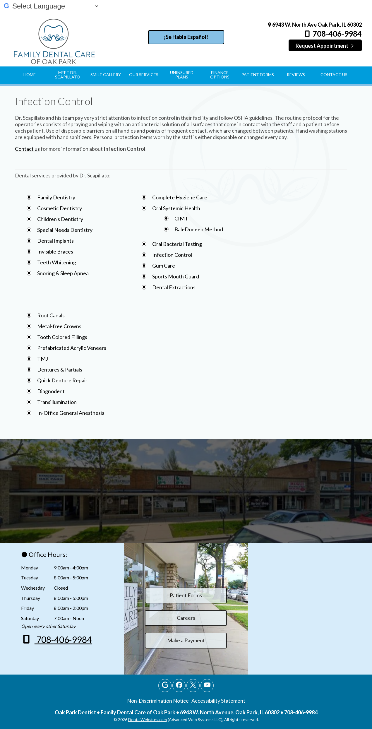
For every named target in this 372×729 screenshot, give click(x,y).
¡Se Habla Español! (186, 37)
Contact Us (333, 74)
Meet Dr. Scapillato (67, 74)
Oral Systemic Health (176, 208)
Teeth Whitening (56, 262)
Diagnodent (51, 391)
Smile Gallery (105, 74)
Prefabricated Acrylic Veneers (71, 348)
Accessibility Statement (218, 700)
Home (29, 74)
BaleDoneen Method (198, 229)
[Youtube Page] (207, 685)
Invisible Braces (55, 251)
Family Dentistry (56, 197)
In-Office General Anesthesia (70, 413)
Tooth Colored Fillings (62, 337)
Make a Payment (186, 640)
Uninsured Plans (181, 74)
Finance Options (219, 74)
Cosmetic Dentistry (59, 208)
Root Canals (51, 315)
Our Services (143, 74)
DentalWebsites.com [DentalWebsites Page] (147, 719)
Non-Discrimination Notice (158, 700)
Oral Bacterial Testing (177, 244)
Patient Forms (257, 74)
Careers (186, 618)
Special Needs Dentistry (64, 230)
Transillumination (57, 402)
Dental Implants (55, 240)
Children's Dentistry (60, 219)
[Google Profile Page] (165, 685)
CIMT (181, 218)
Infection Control (172, 254)
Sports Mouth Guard (175, 276)
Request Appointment (325, 45)
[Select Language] (55, 6)
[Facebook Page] (179, 685)
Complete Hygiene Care (179, 197)
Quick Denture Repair (62, 380)
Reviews (296, 74)
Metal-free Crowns (59, 326)
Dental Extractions (174, 287)
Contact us (27, 149)
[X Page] (193, 685)
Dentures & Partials (59, 369)
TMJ (42, 358)
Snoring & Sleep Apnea (63, 273)
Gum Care (163, 265)
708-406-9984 (333, 33)
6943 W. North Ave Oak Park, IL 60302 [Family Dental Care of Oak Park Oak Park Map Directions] (314, 24)
